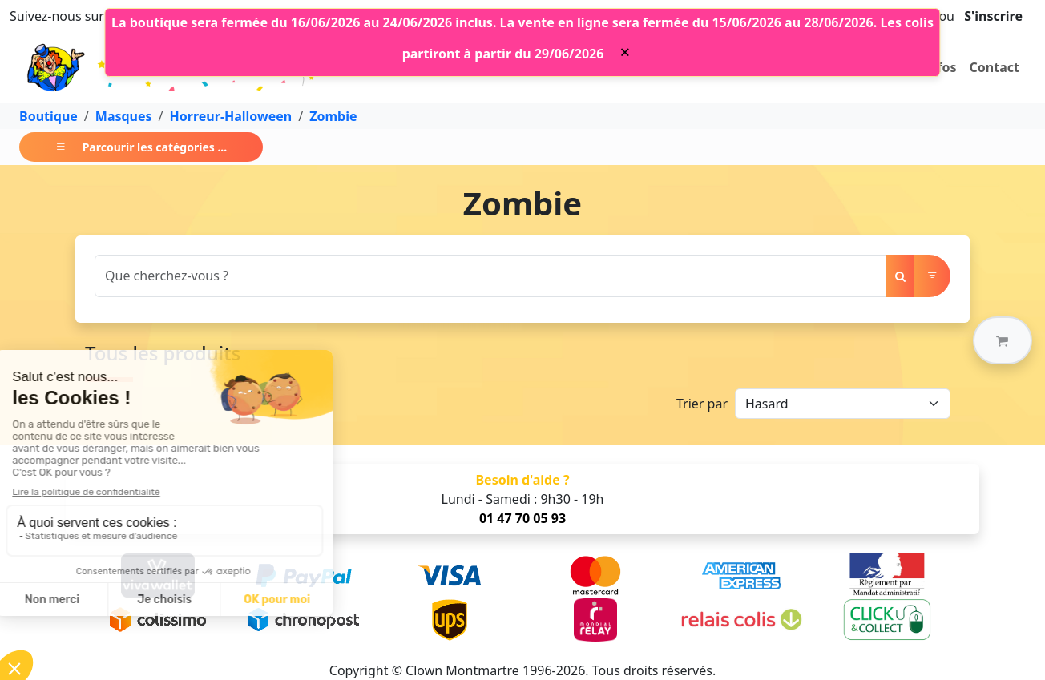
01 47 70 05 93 (522, 518)
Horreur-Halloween (231, 116)
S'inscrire (993, 16)
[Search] (490, 276)
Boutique (48, 116)
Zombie (333, 116)
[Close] (625, 52)
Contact (994, 67)
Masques (123, 116)
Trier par (702, 403)
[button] (1002, 340)
